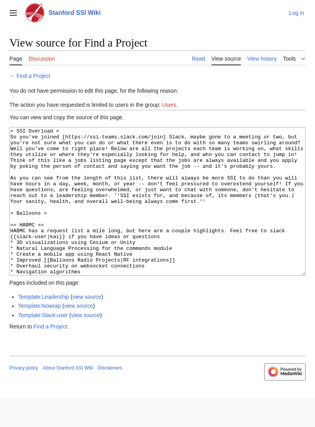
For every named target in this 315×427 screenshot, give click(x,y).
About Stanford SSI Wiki (68, 397)
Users (169, 105)
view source (86, 326)
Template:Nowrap (39, 335)
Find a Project (33, 76)
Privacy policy (23, 397)
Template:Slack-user (43, 344)
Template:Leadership (43, 326)
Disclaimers (110, 397)
